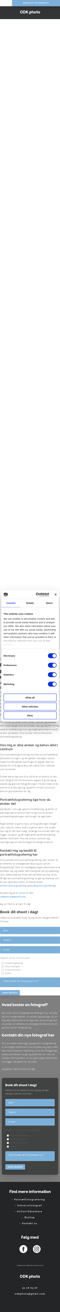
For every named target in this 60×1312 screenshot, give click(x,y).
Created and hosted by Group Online (30, 1265)
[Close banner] (55, 594)
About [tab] (49, 603)
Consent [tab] (10, 603)
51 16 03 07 (22, 892)
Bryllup (7, 973)
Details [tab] (30, 603)
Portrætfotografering (13, 963)
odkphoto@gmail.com (12, 896)
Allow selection (30, 706)
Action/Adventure (12, 969)
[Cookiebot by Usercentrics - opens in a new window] (37, 594)
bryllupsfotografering (43, 885)
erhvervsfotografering (13, 885)
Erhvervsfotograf (12, 966)
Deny (30, 715)
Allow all (30, 697)
